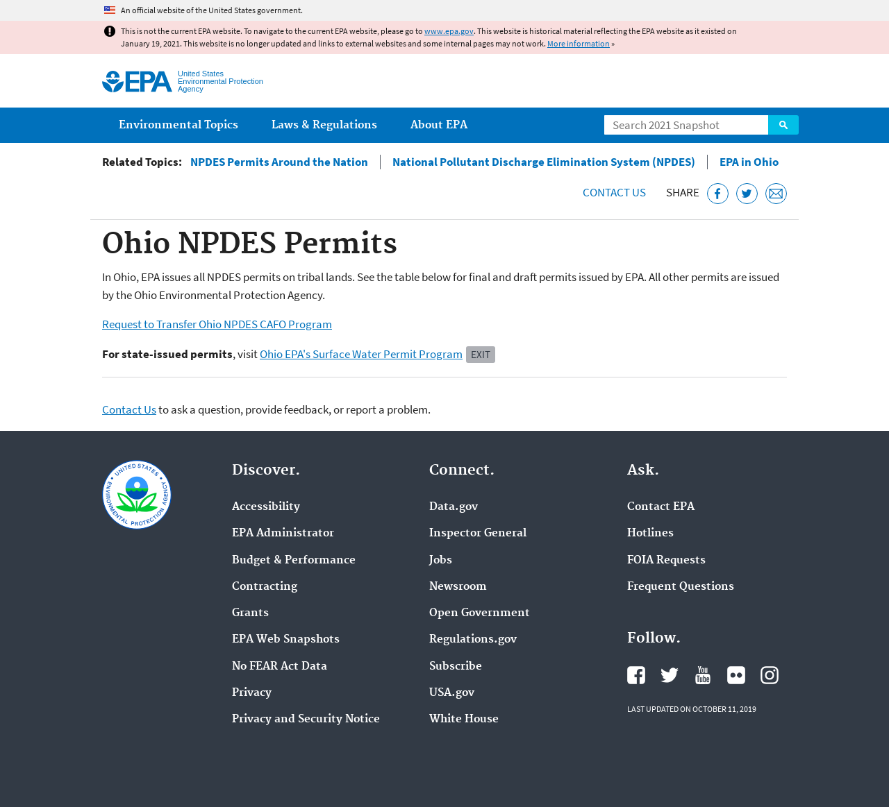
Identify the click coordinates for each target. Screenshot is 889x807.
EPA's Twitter (669, 675)
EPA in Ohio (749, 162)
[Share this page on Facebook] (718, 194)
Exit (480, 354)
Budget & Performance (294, 560)
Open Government (479, 613)
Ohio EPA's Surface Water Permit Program (361, 354)
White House (464, 719)
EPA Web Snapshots (286, 640)
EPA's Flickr (736, 675)
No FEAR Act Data (279, 667)
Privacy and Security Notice (306, 719)
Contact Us (614, 192)
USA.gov (451, 693)
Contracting (264, 587)
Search (783, 125)
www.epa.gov (449, 31)
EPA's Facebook (636, 675)
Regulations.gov (473, 640)
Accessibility (266, 507)
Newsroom (458, 587)
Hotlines (650, 533)
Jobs (440, 560)
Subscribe (455, 667)
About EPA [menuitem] (438, 125)
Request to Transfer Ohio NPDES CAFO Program (217, 324)
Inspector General (477, 533)
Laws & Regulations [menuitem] (324, 125)
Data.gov (453, 507)
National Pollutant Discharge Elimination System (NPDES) (543, 162)
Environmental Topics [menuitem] (178, 125)
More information (578, 43)
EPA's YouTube (703, 675)
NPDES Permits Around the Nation (279, 162)
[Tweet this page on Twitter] (747, 194)
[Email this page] (776, 194)
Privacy (252, 693)
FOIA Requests (666, 560)
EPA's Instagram (770, 675)
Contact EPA (661, 507)
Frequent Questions (680, 587)
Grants (250, 613)
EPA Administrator (283, 533)
